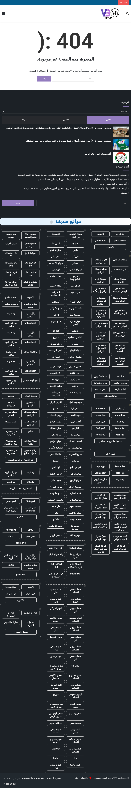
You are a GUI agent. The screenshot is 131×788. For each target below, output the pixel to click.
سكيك (124, 192)
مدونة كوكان (56, 308)
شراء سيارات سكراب (11, 433)
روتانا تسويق (56, 344)
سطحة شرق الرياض (120, 280)
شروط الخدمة (54, 778)
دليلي (75, 250)
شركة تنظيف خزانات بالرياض (100, 525)
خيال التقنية (55, 276)
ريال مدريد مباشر (30, 315)
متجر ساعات (100, 389)
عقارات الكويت (30, 612)
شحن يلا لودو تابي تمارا (56, 677)
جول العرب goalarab (30, 509)
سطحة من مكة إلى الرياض (120, 299)
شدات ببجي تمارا (55, 591)
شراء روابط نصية (75, 556)
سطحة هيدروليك (11, 404)
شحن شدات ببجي (75, 705)
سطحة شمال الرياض (100, 271)
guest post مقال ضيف (30, 245)
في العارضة (11, 593)
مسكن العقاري (21, 631)
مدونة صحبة (75, 392)
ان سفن (56, 269)
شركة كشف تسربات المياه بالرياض (120, 526)
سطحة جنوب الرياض (30, 423)
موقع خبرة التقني (75, 323)
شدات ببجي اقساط (75, 591)
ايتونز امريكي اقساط (56, 686)
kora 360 (100, 434)
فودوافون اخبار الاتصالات (56, 575)
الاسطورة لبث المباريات (20, 488)
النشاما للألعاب (56, 447)
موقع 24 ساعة (56, 263)
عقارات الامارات (30, 624)
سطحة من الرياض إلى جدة (120, 290)
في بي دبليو (75, 467)
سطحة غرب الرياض (100, 280)
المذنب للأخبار (75, 441)
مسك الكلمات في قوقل (75, 235)
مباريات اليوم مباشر (100, 481)
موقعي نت (75, 434)
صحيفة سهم (75, 506)
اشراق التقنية (75, 269)
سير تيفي (30, 536)
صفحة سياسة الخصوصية (33, 778)
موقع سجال (55, 428)
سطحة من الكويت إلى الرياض (100, 360)
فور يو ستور (55, 656)
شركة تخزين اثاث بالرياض (120, 496)
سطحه (11, 396)
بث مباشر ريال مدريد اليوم (11, 509)
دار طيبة (56, 506)
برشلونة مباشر (11, 304)
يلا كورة (20, 600)
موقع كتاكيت (75, 512)
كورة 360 (100, 428)
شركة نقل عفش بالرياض (100, 496)
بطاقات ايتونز (55, 723)
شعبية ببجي (75, 723)
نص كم (75, 256)
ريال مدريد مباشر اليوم (30, 557)
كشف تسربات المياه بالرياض (120, 538)
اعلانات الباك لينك (56, 566)
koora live (101, 415)
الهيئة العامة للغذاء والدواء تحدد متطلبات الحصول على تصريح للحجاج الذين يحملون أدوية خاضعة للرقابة (75, 188)
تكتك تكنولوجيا (75, 308)
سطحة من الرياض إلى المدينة (120, 348)
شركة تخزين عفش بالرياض (120, 506)
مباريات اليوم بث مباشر (110, 441)
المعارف (56, 357)
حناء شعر (55, 748)
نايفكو (56, 519)
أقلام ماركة (120, 389)
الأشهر (66, 119)
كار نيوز (55, 314)
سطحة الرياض (120, 259)
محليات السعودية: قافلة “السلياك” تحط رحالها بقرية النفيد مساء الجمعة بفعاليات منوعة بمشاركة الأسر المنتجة (58, 128)
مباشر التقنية (56, 386)
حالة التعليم (55, 454)
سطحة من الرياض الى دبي (120, 324)
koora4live (120, 415)
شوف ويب (75, 285)
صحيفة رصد (75, 519)
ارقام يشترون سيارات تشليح (30, 452)
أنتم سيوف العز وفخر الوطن (97, 153)
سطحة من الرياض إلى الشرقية (100, 313)
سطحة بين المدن (30, 404)
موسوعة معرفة (75, 527)
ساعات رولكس (120, 383)
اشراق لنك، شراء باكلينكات (75, 566)
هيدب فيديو (55, 366)
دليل (56, 512)
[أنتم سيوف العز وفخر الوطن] (121, 157)
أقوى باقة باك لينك (10, 274)
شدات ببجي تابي (55, 600)
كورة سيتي (11, 501)
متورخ (56, 337)
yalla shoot (120, 240)
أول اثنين (56, 467)
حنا (75, 758)
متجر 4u (75, 665)
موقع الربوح (75, 480)
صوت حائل (56, 480)
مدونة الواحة (56, 493)
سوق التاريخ (30, 253)
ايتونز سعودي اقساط (75, 619)
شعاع (55, 408)
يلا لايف (30, 472)
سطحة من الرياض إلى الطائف (100, 300)
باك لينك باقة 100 (11, 264)
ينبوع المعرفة (75, 454)
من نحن (16, 778)
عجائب (75, 331)
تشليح (30, 431)
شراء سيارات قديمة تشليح (20, 459)
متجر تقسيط (56, 637)
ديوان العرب (75, 415)
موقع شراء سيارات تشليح (11, 442)
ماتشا (55, 758)
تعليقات (23, 119)
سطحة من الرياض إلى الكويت (120, 360)
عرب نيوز (75, 292)
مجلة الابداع (75, 350)
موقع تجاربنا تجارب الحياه (11, 283)
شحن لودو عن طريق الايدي (55, 715)
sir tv (11, 536)
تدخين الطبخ (56, 473)
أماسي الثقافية (75, 337)
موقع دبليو (56, 434)
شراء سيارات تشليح (30, 442)
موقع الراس (56, 441)
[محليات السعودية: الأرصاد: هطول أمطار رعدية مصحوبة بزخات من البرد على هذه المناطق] (121, 144)
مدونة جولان (56, 421)
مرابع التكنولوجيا (75, 278)
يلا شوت (120, 234)
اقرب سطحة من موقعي (100, 261)
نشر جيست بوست (10, 235)
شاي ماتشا (75, 764)
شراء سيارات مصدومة (11, 452)
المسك (55, 460)
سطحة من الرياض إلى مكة (100, 290)
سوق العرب (11, 243)
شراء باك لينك (75, 548)
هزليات (75, 460)
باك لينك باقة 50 (30, 264)
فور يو (56, 694)
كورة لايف (120, 408)
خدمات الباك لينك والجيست (30, 235)
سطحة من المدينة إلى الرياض (101, 348)
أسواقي (55, 301)
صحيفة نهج (75, 314)
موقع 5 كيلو (55, 250)
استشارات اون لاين (75, 358)
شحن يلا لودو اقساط (56, 619)
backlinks (75, 573)
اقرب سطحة (120, 269)
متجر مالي (56, 256)
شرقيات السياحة (56, 394)
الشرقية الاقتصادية (55, 294)
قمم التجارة (75, 493)
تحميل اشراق (75, 366)
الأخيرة (108, 119)
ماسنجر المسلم (55, 499)
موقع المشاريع (75, 447)
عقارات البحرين (10, 622)
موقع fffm (75, 535)
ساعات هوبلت (110, 396)
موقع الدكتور (75, 473)
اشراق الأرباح (56, 402)
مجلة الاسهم (56, 285)
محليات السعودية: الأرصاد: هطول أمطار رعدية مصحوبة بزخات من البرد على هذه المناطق (68, 141)
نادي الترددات (55, 350)
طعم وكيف (75, 379)
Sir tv (30, 529)
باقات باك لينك (56, 554)
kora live (120, 473)
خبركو (75, 263)
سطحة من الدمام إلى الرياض (101, 335)
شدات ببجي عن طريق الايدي (55, 667)
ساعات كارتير (100, 376)
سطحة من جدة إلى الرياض (120, 334)
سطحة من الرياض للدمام (120, 312)
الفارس (75, 428)
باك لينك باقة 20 (11, 255)
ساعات (120, 376)
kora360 (100, 408)
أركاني (75, 386)
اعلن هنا (56, 234)
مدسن (75, 344)
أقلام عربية (75, 421)
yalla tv (30, 482)
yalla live (20, 574)
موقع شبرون (56, 486)
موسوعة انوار (75, 402)
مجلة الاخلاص (55, 526)
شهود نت (55, 379)
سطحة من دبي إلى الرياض (101, 324)
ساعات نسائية (100, 383)
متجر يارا (75, 408)
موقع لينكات (75, 499)
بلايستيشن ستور (75, 731)
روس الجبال (56, 415)
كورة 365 (30, 501)
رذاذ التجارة (55, 373)
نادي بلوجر (56, 321)
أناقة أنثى (55, 331)
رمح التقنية (75, 373)
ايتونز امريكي (56, 608)
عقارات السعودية (11, 614)
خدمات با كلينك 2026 (30, 283)
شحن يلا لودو (75, 713)
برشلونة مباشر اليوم (11, 557)
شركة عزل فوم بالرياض (100, 516)
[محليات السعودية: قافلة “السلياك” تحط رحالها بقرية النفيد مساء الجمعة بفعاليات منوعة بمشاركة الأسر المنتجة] (121, 132)
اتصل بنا (6, 778)
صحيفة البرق (75, 486)
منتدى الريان (56, 535)
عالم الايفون (75, 301)
